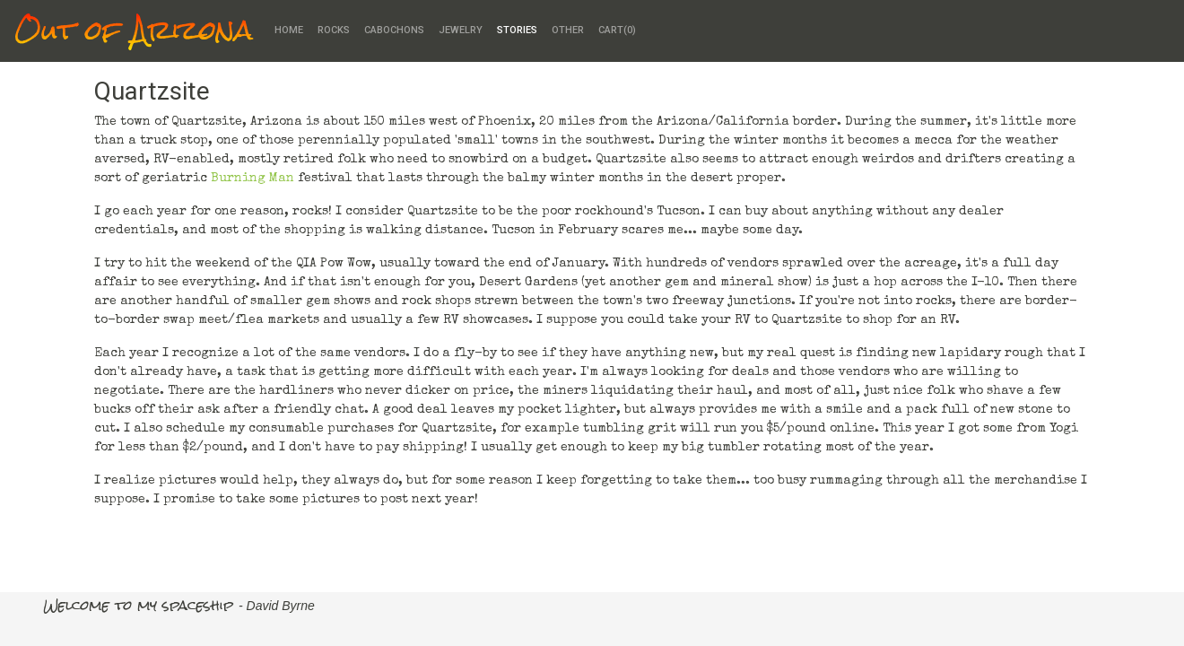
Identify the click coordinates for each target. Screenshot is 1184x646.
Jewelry (461, 30)
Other (568, 30)
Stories (517, 30)
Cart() (617, 30)
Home (288, 30)
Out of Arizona (133, 31)
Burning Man (252, 178)
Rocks (334, 30)
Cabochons (394, 30)
